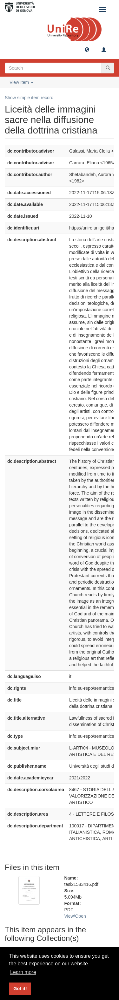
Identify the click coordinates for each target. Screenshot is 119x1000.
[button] (87, 49)
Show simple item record (29, 97)
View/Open (75, 916)
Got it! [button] (20, 988)
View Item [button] (21, 82)
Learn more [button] (23, 972)
